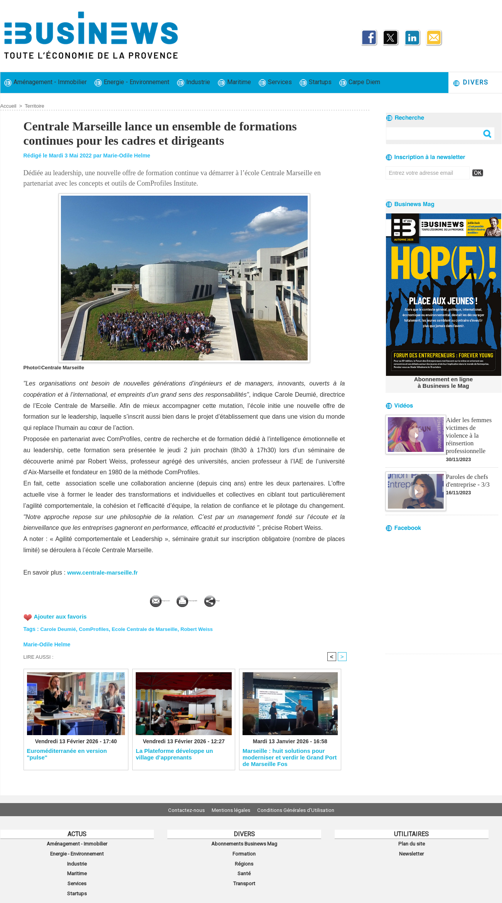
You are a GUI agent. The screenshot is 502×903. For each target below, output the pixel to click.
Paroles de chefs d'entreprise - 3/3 (467, 470)
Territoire (34, 106)
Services (275, 82)
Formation (244, 851)
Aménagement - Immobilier (45, 82)
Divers (471, 83)
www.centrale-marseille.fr (104, 572)
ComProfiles (97, 627)
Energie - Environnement (131, 82)
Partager (255, 599)
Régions (244, 860)
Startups (316, 82)
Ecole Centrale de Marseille (151, 627)
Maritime (234, 82)
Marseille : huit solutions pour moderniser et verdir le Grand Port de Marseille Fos (290, 757)
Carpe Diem (359, 82)
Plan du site (411, 843)
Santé (244, 868)
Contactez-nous (180, 810)
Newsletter (411, 851)
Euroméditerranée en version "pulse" (67, 754)
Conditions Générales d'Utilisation (302, 810)
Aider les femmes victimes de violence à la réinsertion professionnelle (471, 430)
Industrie (193, 82)
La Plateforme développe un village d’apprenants (174, 754)
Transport (244, 877)
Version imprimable (197, 599)
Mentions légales (231, 810)
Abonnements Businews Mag (244, 843)
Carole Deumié (59, 627)
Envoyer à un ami (126, 599)
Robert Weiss (206, 627)
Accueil (8, 106)
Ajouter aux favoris (62, 615)
